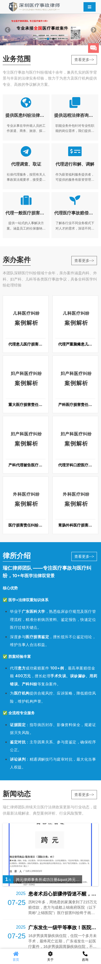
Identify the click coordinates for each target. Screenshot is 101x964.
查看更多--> (84, 59)
